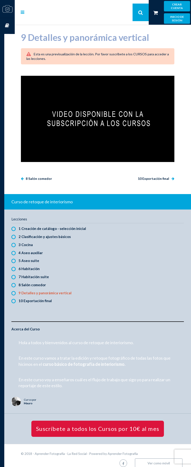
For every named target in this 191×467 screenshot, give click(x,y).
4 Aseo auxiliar (41, 247)
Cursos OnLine (7, 26)
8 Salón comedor (48, 173)
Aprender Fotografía (133, 448)
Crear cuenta (177, 6)
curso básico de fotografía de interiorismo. (102, 358)
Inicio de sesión (177, 18)
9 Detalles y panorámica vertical (55, 287)
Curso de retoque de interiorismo (52, 195)
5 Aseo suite (39, 255)
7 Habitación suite (44, 271)
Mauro (38, 397)
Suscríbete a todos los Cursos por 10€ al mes (102, 422)
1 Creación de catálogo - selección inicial (62, 223)
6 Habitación (39, 263)
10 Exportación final (154, 173)
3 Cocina (36, 239)
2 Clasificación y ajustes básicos (55, 231)
